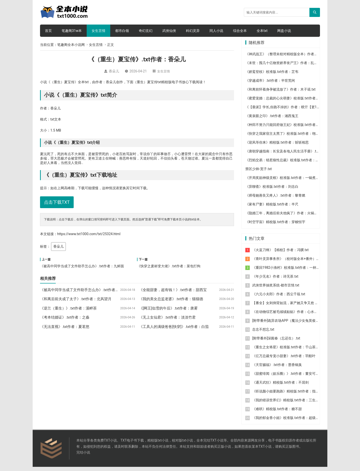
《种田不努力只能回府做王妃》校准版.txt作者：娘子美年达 (290, 129)
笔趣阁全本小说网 (71, 45)
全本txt (262, 31)
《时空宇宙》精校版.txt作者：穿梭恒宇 (275, 226)
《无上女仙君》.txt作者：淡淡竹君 (167, 317)
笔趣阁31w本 (72, 31)
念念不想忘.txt (263, 334)
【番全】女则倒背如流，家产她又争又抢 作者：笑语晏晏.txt (298, 307)
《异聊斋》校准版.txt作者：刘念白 (271, 191)
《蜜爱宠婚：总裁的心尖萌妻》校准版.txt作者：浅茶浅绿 (289, 102)
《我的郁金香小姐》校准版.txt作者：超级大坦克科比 (292, 422)
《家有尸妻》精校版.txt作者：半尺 (271, 208)
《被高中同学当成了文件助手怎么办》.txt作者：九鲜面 (82, 266)
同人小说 (216, 31)
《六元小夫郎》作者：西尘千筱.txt (278, 298)
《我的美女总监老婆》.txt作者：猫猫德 (171, 299)
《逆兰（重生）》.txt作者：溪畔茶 (68, 308)
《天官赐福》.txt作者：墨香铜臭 (277, 369)
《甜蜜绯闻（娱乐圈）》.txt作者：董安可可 (285, 378)
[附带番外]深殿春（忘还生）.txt (276, 342)
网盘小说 (284, 31)
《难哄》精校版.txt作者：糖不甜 (277, 413)
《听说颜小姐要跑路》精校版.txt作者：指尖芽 (287, 395)
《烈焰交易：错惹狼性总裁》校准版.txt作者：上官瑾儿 (287, 164)
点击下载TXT (57, 202)
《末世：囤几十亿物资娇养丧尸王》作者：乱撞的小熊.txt (289, 67)
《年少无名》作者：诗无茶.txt (275, 281)
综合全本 (240, 31)
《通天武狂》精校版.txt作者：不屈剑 (280, 387)
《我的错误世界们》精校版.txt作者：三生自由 (287, 404)
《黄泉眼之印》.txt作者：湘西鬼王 (271, 120)
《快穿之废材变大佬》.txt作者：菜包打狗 (168, 266)
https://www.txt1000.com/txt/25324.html (88, 234)
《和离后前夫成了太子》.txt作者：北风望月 (75, 299)
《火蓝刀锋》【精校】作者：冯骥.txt (280, 254)
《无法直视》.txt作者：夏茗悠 (64, 326)
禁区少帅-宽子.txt (258, 173)
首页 (48, 31)
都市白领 (122, 31)
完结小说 (83, 456)
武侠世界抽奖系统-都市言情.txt (275, 289)
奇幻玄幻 (145, 31)
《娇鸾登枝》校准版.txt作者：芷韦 (271, 76)
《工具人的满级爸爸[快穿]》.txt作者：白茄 (174, 326)
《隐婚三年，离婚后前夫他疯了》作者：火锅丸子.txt (285, 217)
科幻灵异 (193, 31)
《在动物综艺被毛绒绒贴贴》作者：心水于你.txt (289, 316)
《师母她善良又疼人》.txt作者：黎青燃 (275, 200)
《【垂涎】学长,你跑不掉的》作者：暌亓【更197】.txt (287, 111)
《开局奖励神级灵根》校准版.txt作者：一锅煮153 (283, 182)
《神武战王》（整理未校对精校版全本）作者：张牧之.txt (289, 58)
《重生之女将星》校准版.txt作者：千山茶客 (285, 351)
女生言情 (98, 31)
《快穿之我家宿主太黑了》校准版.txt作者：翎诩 (282, 138)
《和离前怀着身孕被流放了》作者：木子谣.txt (280, 93)
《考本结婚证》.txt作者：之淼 (64, 317)
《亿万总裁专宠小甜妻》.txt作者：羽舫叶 (284, 360)
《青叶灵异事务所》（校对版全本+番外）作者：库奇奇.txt (297, 263)
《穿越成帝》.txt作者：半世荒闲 (270, 85)
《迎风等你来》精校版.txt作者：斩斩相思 (277, 146)
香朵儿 (58, 246)
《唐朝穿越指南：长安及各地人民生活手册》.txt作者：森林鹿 (292, 155)
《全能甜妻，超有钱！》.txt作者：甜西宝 (173, 290)
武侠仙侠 (169, 31)
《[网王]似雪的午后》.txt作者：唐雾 (168, 308)
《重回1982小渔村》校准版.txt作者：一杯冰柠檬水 (291, 272)
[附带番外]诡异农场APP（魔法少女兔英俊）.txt (288, 325)
